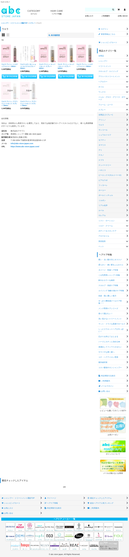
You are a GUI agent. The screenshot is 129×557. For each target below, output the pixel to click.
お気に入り (89, 16)
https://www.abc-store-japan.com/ (25, 146)
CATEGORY (33, 12)
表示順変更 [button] (54, 35)
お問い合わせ (123, 16)
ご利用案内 (105, 16)
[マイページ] (124, 9)
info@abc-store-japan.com (22, 143)
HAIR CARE (57, 12)
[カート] (118, 9)
